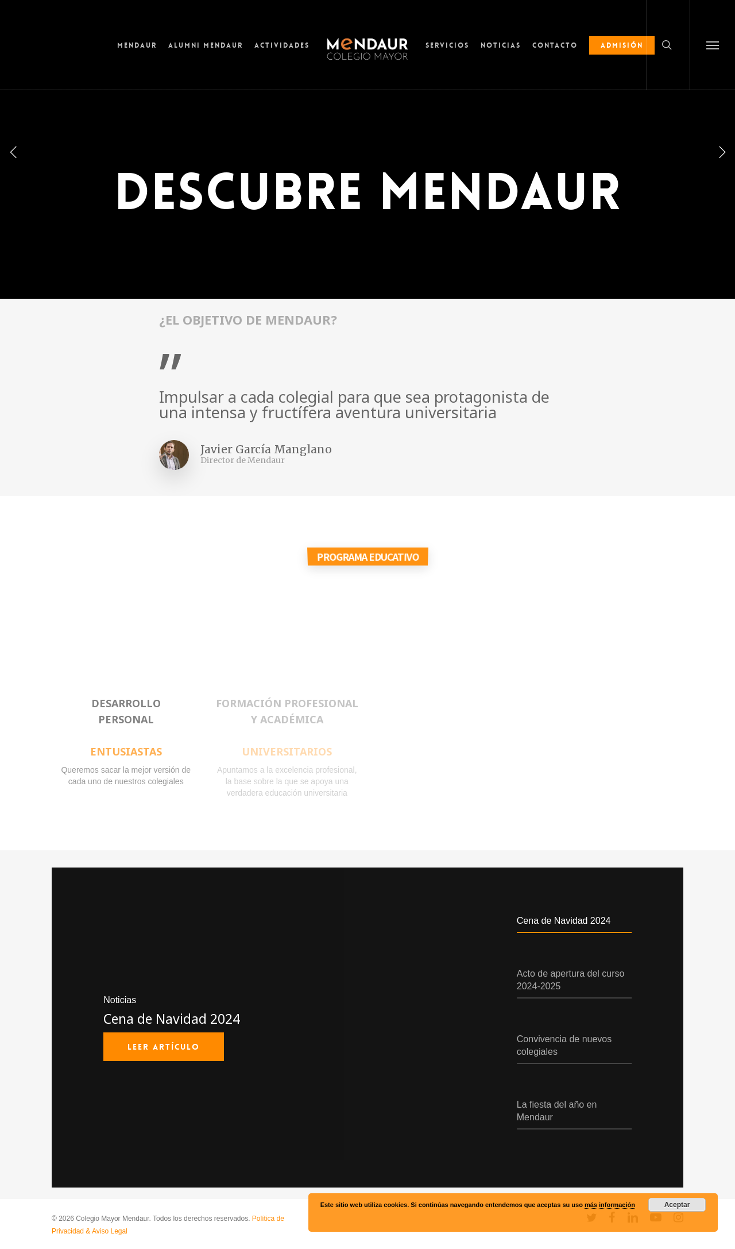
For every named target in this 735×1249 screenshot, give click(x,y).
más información (610, 1204)
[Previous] (14, 151)
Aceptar (677, 1205)
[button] (712, 45)
